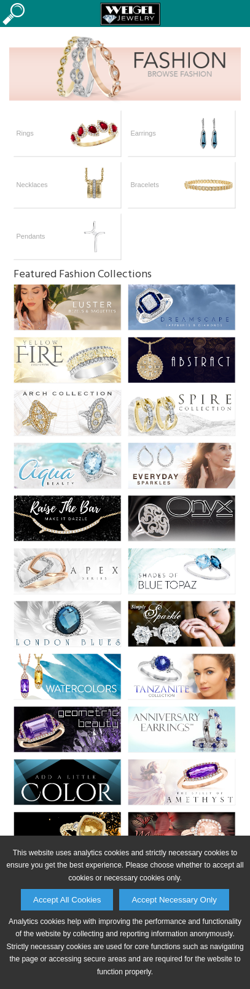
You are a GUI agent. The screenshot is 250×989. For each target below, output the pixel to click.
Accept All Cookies (67, 899)
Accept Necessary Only (174, 899)
